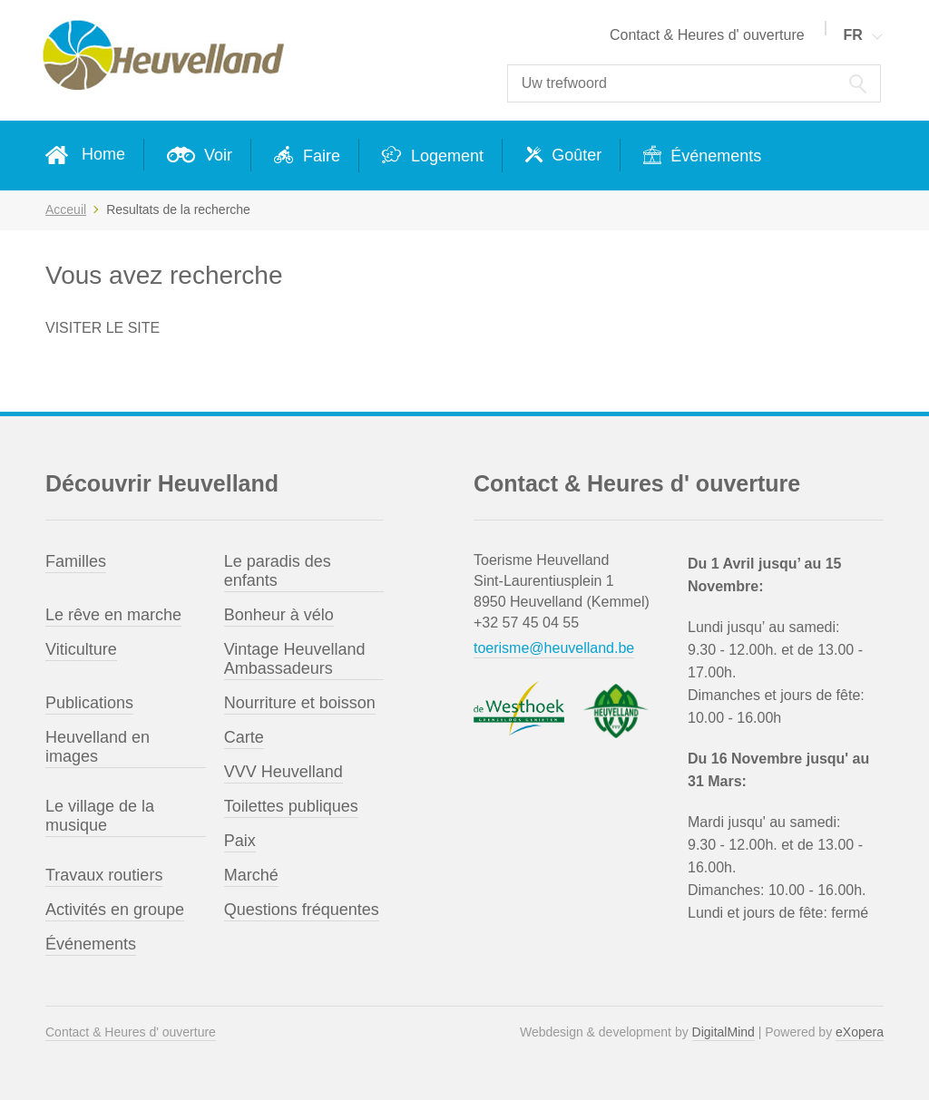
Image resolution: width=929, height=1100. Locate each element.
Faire (319, 156)
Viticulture (81, 649)
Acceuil (65, 209)
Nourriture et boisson (300, 703)
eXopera (860, 1032)
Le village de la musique (99, 815)
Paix (240, 841)
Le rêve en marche (113, 615)
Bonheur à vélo (279, 615)
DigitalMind (723, 1032)
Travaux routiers (103, 875)
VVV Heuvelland (283, 772)
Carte (244, 737)
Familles (75, 561)
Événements (713, 156)
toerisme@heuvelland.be (554, 648)
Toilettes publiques (291, 806)
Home (103, 154)
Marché (251, 875)
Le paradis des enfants (277, 570)
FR (852, 35)
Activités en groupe (114, 909)
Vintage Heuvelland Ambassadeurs (295, 658)
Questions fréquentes (301, 909)
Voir (216, 155)
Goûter (574, 155)
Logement (445, 156)
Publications (89, 703)
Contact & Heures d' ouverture (707, 35)
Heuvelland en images (97, 746)
